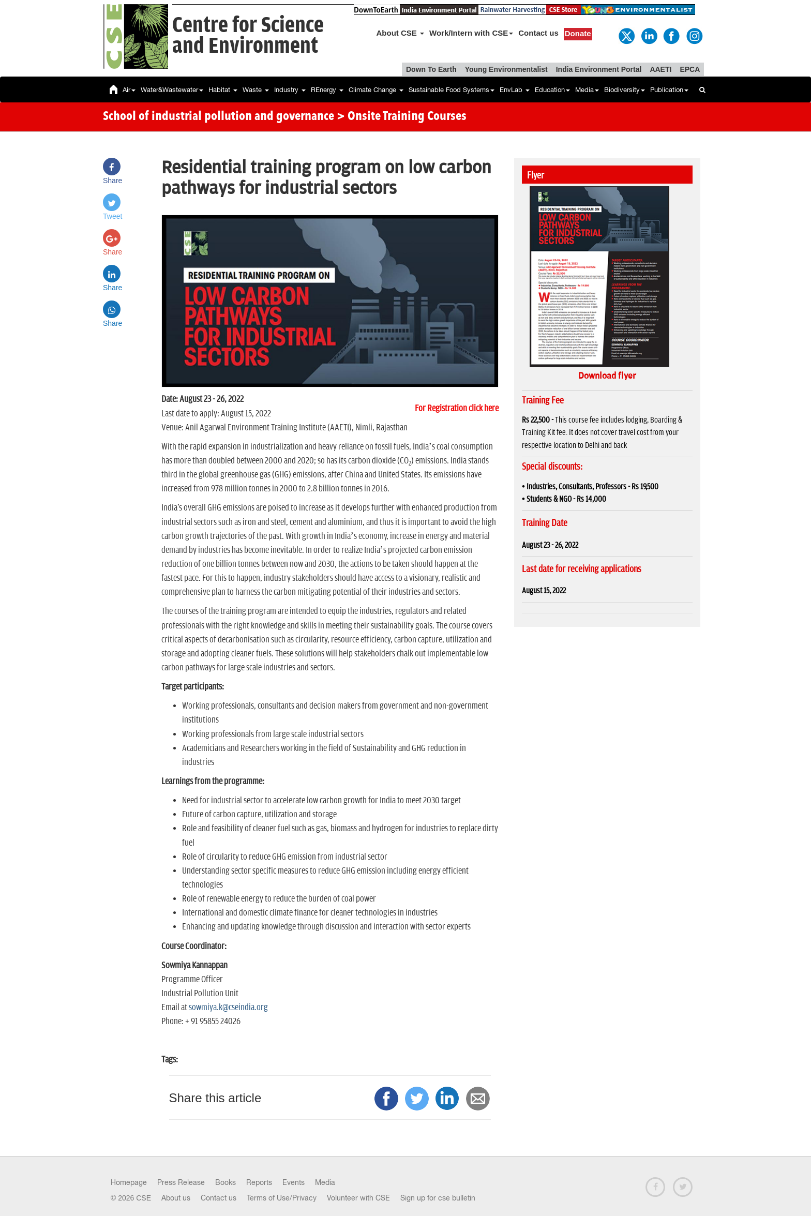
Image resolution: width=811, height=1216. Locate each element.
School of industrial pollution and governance (218, 117)
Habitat (222, 90)
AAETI (660, 69)
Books (225, 1182)
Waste (256, 90)
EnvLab (515, 90)
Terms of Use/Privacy (282, 1198)
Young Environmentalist (506, 69)
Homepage (129, 1182)
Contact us (538, 32)
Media (587, 90)
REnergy (327, 90)
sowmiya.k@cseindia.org (228, 1007)
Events (293, 1182)
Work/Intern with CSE (471, 32)
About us (175, 1198)
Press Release (181, 1182)
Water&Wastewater (172, 90)
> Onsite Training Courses (402, 117)
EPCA (690, 69)
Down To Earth (431, 69)
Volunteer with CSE (358, 1198)
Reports (259, 1182)
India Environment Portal (599, 69)
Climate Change (376, 90)
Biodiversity (624, 90)
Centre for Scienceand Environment (248, 35)
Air (129, 90)
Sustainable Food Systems (451, 90)
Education (552, 90)
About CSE (401, 32)
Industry (290, 90)
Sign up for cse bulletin (437, 1198)
